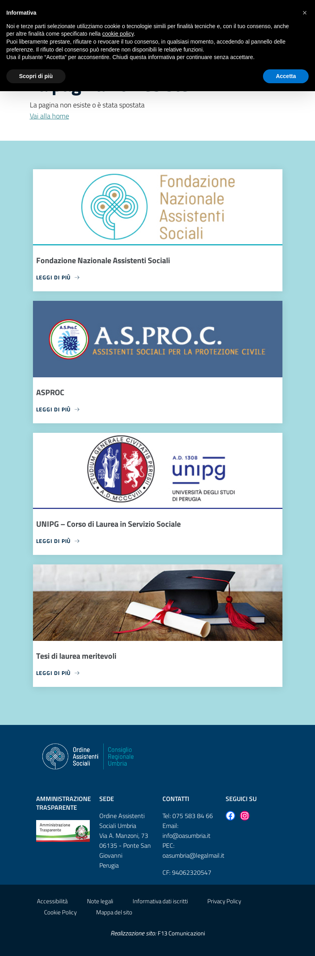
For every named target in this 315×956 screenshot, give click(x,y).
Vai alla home (49, 116)
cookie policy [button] (117, 34)
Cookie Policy (60, 912)
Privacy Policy (224, 901)
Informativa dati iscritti (160, 901)
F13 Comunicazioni (181, 933)
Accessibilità (52, 901)
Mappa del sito (114, 912)
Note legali (100, 901)
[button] (304, 12)
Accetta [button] (286, 76)
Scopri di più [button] (36, 76)
